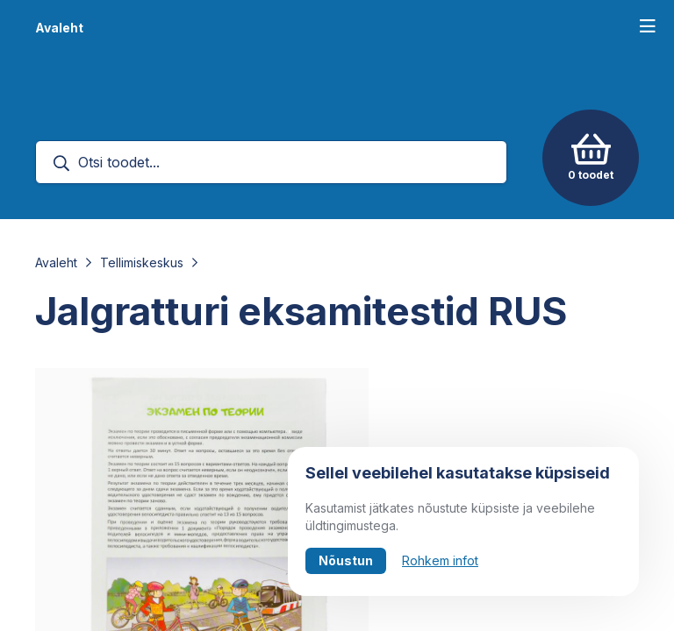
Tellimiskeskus (141, 262)
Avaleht (59, 27)
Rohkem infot (440, 560)
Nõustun (346, 560)
